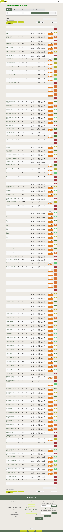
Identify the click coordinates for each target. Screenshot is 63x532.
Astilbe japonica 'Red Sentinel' (11, 142)
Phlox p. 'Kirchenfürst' (10, 349)
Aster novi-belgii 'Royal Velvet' (11, 85)
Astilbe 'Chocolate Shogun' (11, 132)
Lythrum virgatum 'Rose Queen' (11, 256)
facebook (48, 516)
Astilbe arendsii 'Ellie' (10, 125)
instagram (39, 518)
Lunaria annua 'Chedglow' (10, 208)
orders (9, 23)
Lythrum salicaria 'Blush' (10, 216)
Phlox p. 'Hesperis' (9, 329)
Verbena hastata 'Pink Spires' (11, 460)
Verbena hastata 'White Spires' (11, 464)
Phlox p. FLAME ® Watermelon (11, 309)
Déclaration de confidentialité (31, 514)
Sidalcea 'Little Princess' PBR (11, 428)
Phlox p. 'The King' (9, 373)
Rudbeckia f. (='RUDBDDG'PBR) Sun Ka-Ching (11, 385)
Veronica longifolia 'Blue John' (11, 479)
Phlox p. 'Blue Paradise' (10, 281)
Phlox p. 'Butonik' (9, 289)
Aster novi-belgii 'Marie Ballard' (11, 74)
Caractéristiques (25, 9)
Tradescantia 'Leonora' (10, 442)
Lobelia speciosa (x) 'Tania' (11, 201)
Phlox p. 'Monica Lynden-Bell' (11, 357)
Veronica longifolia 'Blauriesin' (11, 476)
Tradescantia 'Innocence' (10, 438)
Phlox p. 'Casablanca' (10, 293)
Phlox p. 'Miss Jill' (9, 353)
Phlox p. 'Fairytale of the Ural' (11, 305)
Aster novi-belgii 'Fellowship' (11, 66)
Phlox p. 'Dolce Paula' (10, 301)
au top (31, 528)
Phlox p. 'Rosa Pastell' (10, 365)
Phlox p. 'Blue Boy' (9, 277)
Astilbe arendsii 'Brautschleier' (11, 113)
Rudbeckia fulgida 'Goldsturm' (11, 388)
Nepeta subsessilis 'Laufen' (11, 266)
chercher (54, 505)
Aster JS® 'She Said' (9, 58)
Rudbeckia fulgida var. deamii (11, 396)
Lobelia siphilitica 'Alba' (10, 194)
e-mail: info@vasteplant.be (31, 525)
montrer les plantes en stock (12, 491)
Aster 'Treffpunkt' (9, 105)
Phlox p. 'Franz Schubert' (10, 317)
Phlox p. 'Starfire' (9, 369)
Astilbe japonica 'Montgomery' (11, 139)
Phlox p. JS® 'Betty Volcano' (11, 337)
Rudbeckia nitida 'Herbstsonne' (11, 404)
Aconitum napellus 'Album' (10, 51)
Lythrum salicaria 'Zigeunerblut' (11, 248)
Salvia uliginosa (9, 408)
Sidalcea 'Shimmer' (9, 432)
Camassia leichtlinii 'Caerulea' (11, 154)
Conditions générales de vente (31, 507)
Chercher (9, 9)
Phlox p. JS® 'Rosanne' (10, 345)
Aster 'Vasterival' (9, 109)
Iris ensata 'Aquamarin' (10, 179)
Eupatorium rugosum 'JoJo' (11, 176)
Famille (42, 9)
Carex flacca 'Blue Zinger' (10, 164)
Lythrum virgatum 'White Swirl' (11, 259)
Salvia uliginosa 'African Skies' (11, 412)
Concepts (32, 9)
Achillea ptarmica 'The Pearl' (11, 40)
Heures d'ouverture (31, 504)
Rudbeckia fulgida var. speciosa (11, 400)
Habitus (37, 9)
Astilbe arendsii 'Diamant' (10, 121)
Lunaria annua (8, 205)
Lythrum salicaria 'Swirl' (10, 244)
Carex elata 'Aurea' (9, 161)
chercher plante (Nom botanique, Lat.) (40, 13)
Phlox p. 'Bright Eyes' (10, 285)
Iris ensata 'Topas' (9, 183)
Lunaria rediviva (9, 212)
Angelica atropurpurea (10, 55)
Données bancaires (31, 505)
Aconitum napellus (9, 47)
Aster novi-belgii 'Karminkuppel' (11, 70)
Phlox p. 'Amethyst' (9, 273)
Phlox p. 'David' (8, 297)
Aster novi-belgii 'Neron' (10, 78)
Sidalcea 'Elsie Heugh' (10, 424)
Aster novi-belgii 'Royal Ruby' (11, 82)
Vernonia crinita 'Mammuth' (11, 472)
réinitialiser (52, 13)
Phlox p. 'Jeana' (9, 333)
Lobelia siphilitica (9, 190)
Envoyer (54, 512)
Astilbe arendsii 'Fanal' (10, 128)
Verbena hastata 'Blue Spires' (11, 456)
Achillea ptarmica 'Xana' (10, 43)
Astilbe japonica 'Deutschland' (11, 135)
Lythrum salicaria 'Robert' (10, 240)
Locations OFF (20, 491)
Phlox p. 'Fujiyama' (9, 321)
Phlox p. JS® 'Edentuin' (10, 341)
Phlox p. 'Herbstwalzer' (10, 325)
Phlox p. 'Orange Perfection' (11, 361)
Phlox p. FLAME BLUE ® (10, 313)
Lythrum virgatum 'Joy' (10, 252)
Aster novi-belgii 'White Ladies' (11, 93)
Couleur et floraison (16, 9)
